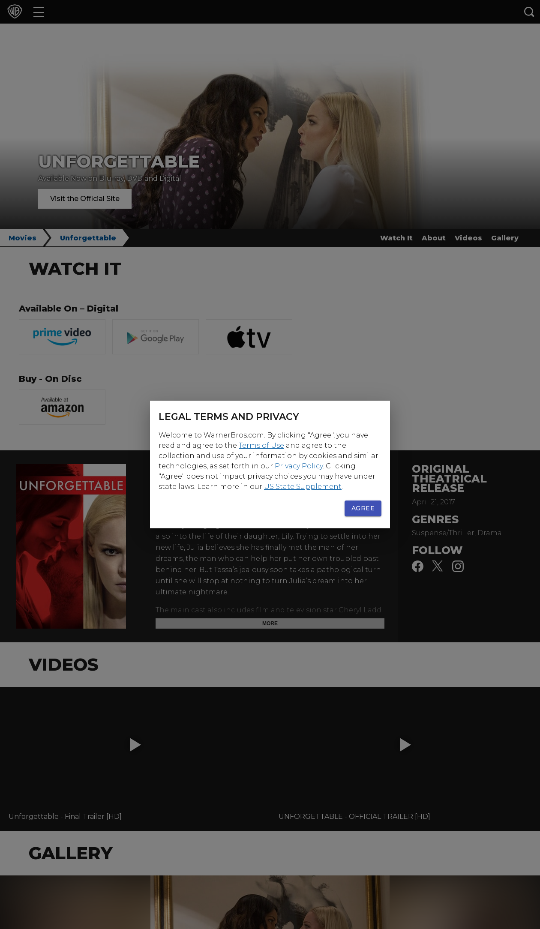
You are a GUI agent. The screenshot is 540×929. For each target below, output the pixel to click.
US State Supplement (303, 486)
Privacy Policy (299, 466)
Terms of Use (261, 445)
